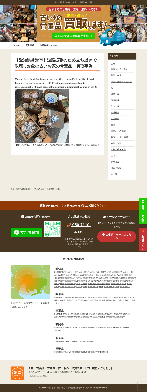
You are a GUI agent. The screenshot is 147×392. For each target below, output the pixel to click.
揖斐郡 (56, 300)
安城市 (56, 287)
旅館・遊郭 (116, 143)
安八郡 (132, 297)
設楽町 (117, 287)
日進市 (56, 281)
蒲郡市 (101, 287)
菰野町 (87, 314)
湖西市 (83, 328)
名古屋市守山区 (103, 272)
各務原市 (73, 297)
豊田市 (129, 284)
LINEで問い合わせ (142, 211)
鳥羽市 (67, 317)
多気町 (123, 314)
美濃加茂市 (71, 300)
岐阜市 (61, 297)
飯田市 (83, 352)
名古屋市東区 (59, 275)
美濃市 (64, 300)
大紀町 (95, 317)
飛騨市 (127, 300)
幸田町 (85, 287)
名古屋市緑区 (69, 278)
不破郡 (126, 297)
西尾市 (62, 287)
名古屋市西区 (82, 272)
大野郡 (56, 303)
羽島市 (67, 297)
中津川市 (107, 300)
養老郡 (121, 297)
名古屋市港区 (127, 275)
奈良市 (82, 341)
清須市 (62, 281)
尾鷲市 (111, 317)
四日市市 (57, 314)
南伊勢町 (89, 317)
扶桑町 (99, 281)
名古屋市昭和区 (59, 272)
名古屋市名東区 (82, 275)
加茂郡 (88, 300)
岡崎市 (113, 284)
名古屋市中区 (93, 275)
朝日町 (93, 314)
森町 (99, 328)
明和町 (128, 314)
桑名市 (63, 314)
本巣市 (100, 297)
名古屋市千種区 (70, 275)
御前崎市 (89, 328)
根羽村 (61, 352)
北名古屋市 (69, 281)
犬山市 (100, 278)
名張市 (106, 317)
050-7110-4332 (40, 376)
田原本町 (57, 341)
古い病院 (115, 118)
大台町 (56, 317)
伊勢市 (62, 317)
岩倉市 (128, 278)
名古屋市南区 (59, 278)
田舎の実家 (116, 168)
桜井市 (68, 341)
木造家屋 (115, 100)
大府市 (82, 278)
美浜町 (102, 284)
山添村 (87, 341)
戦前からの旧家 (118, 131)
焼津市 (109, 328)
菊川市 (95, 328)
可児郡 (94, 300)
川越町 (98, 314)
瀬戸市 (87, 278)
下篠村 (88, 352)
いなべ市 (69, 314)
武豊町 (107, 284)
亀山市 (109, 314)
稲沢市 (116, 278)
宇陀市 (63, 341)
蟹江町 (130, 281)
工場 (113, 156)
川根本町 (57, 331)
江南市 (105, 278)
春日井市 (94, 278)
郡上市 (83, 300)
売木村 (67, 352)
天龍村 (56, 352)
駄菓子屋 (115, 94)
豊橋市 (90, 287)
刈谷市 (123, 284)
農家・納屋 (116, 75)
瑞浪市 (113, 300)
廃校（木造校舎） (119, 69)
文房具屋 (115, 162)
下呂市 (132, 300)
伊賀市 (101, 317)
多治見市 (100, 300)
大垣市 (110, 297)
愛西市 (109, 281)
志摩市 (72, 317)
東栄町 (122, 287)
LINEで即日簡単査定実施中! (73, 35)
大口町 (93, 281)
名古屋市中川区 (71, 272)
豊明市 (133, 278)
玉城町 (78, 317)
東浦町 (90, 284)
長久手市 (77, 281)
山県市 (89, 297)
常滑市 (67, 284)
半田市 (62, 284)
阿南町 (77, 352)
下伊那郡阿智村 (102, 352)
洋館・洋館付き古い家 (121, 81)
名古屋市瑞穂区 (115, 272)
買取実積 (29, 45)
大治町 (125, 281)
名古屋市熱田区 (104, 275)
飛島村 (56, 284)
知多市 (78, 284)
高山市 (122, 300)
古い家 (114, 174)
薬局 (113, 64)
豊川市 (95, 287)
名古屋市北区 (92, 272)
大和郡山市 (75, 341)
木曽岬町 (76, 314)
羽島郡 (105, 297)
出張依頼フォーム (48, 45)
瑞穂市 (94, 297)
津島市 (104, 281)
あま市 (120, 281)
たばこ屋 (115, 106)
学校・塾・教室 (118, 149)
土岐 (117, 300)
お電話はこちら (142, 239)
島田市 (104, 328)
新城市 (106, 287)
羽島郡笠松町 (81, 297)
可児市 (78, 300)
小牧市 (110, 278)
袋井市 (77, 328)
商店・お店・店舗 (119, 137)
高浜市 (72, 287)
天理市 (93, 341)
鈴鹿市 (103, 314)
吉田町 (127, 328)
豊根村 (127, 287)
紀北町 (117, 317)
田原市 (111, 287)
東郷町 (83, 281)
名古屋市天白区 (116, 275)
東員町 (82, 314)
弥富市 (114, 281)
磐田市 (67, 328)
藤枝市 (114, 328)
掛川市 (72, 328)
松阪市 (118, 314)
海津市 (116, 297)
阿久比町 (84, 284)
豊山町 (88, 281)
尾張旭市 (122, 278)
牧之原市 (121, 328)
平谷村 (72, 352)
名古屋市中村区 (127, 272)
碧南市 (118, 284)
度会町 (83, 317)
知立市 (67, 287)
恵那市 (56, 297)
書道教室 (115, 112)
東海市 (72, 284)
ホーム (16, 45)
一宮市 (77, 278)
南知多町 (96, 284)
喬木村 (93, 352)
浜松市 (61, 328)
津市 (113, 314)
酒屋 (113, 125)
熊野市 (122, 317)
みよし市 (79, 287)
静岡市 (56, 328)
